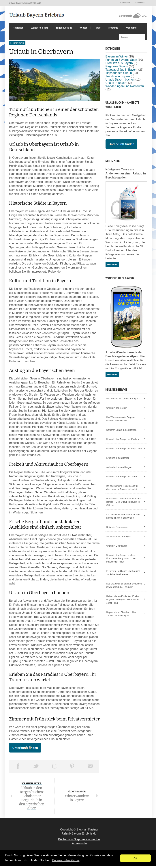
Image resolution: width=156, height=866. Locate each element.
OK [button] (136, 858)
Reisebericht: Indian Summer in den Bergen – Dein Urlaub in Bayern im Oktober (123, 501)
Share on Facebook (18, 766)
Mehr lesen (112, 265)
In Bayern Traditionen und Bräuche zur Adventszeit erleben (123, 573)
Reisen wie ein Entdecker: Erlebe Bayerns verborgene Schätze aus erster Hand (122, 599)
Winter (83, 27)
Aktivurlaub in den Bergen (118, 467)
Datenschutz (139, 2)
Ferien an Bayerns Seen (121, 59)
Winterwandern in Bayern (118, 536)
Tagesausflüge (64, 27)
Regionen (18, 27)
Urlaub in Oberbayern (116, 546)
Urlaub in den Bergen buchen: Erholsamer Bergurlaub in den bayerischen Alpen (121, 558)
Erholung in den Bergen (117, 458)
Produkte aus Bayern (119, 63)
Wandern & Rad (39, 27)
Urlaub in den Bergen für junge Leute (124, 448)
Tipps (97, 27)
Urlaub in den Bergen (116, 408)
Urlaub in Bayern (116, 82)
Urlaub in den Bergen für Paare (121, 476)
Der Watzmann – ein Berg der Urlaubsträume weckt (120, 419)
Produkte (113, 27)
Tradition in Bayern (118, 76)
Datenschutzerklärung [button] (66, 860)
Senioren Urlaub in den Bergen (121, 430)
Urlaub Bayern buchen (120, 79)
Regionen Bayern (17, 43)
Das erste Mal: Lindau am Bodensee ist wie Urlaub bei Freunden (124, 585)
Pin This (72, 766)
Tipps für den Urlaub (119, 73)
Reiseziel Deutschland (117, 527)
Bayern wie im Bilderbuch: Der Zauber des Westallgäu (121, 614)
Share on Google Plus (54, 766)
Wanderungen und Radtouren (125, 86)
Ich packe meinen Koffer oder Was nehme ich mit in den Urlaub (123, 516)
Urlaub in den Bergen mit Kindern (122, 439)
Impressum (125, 2)
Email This (90, 766)
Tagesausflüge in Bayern (122, 69)
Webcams (130, 27)
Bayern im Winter (117, 56)
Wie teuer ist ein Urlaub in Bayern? (123, 398)
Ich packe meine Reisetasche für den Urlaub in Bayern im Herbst (122, 488)
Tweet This (36, 766)
